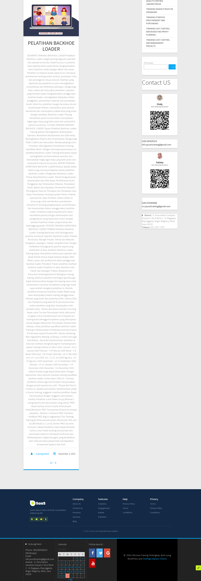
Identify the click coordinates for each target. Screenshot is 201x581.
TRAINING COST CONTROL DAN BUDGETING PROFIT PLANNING (158, 31)
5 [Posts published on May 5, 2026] (63, 562)
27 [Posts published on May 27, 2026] (67, 575)
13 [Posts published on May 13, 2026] (67, 567)
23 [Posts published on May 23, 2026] (79, 571)
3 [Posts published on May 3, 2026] (82, 558)
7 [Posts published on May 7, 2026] (71, 562)
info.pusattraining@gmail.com (156, 144)
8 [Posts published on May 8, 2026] (75, 562)
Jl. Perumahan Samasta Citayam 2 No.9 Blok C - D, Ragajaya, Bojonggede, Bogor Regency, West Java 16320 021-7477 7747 (159, 221)
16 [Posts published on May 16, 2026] (79, 567)
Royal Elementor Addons (108, 531)
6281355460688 (149, 202)
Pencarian (148, 62)
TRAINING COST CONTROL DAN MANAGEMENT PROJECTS (158, 43)
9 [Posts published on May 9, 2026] (78, 562)
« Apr (70, 579)
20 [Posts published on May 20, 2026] (67, 571)
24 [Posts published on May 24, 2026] (83, 571)
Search (173, 67)
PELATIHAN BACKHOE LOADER (51, 46)
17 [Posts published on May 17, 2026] (83, 567)
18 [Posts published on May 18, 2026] (60, 571)
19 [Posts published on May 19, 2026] (64, 571)
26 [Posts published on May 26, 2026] (64, 575)
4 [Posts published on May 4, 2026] (60, 562)
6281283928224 (149, 141)
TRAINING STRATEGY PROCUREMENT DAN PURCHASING (155, 20)
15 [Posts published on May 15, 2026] (75, 567)
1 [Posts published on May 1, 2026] (75, 558)
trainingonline (42, 453)
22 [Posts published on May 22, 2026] (75, 571)
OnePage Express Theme (155, 558)
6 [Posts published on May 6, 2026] (67, 562)
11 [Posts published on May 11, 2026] (60, 567)
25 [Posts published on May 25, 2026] (60, 575)
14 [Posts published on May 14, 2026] (71, 567)
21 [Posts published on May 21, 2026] (71, 571)
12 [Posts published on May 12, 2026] (64, 567)
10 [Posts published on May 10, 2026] (83, 562)
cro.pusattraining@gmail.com (156, 206)
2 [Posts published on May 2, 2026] (78, 558)
